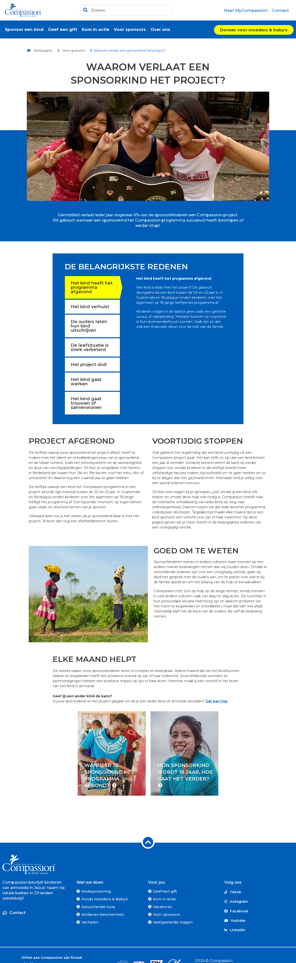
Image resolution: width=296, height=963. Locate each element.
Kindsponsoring (96, 891)
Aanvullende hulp (98, 906)
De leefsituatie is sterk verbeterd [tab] (90, 347)
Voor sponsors (166, 914)
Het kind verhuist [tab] (90, 306)
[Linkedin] (259, 930)
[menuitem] (246, 10)
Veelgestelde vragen (173, 922)
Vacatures (162, 906)
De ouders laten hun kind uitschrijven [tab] (89, 326)
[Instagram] (259, 901)
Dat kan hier (217, 701)
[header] (126, 10)
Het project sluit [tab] (89, 364)
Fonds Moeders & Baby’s (104, 899)
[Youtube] (259, 920)
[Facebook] (259, 911)
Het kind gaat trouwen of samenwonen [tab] (86, 403)
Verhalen (89, 922)
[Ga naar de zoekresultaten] (85, 9)
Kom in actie (164, 899)
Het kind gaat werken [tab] (86, 382)
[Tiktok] (259, 892)
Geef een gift (165, 891)
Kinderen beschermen (102, 914)
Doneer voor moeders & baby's (254, 29)
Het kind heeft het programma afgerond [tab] (92, 287)
